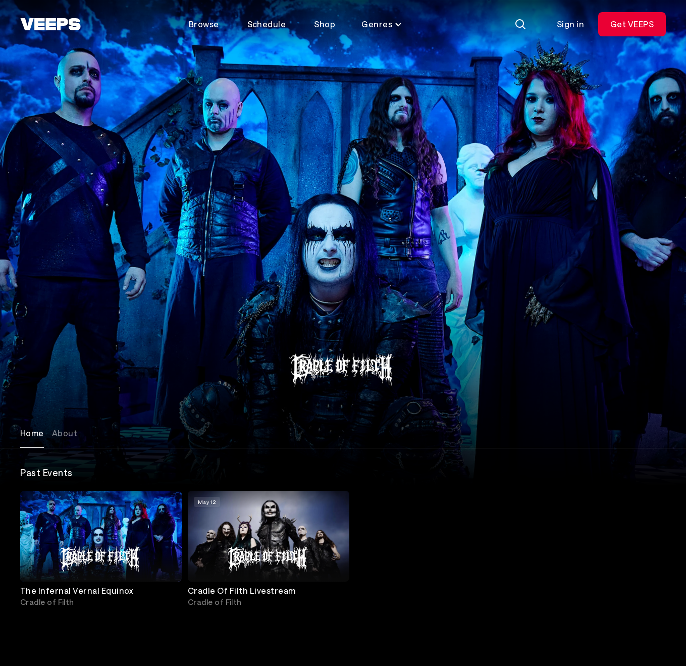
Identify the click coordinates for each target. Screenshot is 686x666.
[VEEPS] (50, 24)
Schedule (266, 24)
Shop (324, 24)
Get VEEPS (632, 24)
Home (32, 433)
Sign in (570, 24)
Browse (204, 24)
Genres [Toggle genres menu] (381, 24)
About (64, 433)
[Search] (520, 24)
